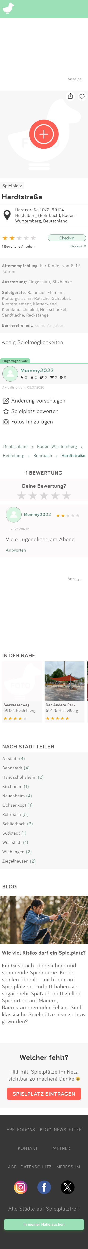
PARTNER (60, 1148)
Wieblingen (13, 851)
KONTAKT (28, 1148)
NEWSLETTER (68, 1129)
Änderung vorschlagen (38, 400)
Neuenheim (13, 796)
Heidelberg (13, 455)
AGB (12, 1167)
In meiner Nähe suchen (44, 1224)
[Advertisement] (46, 610)
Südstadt (11, 833)
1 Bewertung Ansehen (18, 246)
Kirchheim (12, 786)
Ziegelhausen (15, 861)
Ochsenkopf (14, 805)
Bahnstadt (12, 768)
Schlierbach (14, 823)
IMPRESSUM (67, 1167)
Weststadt (12, 842)
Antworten (16, 550)
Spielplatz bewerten (35, 410)
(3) (30, 823)
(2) (41, 777)
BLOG (46, 1129)
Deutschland (15, 446)
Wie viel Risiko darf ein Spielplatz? (44, 952)
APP (11, 1129)
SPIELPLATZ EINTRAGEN (44, 1093)
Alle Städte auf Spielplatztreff (44, 1208)
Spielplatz (12, 185)
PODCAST (27, 1129)
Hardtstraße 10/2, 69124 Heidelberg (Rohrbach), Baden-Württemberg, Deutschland (46, 215)
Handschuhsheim (19, 777)
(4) (22, 758)
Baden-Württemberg (57, 446)
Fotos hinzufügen (32, 421)
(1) (26, 786)
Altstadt (10, 758)
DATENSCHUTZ (36, 1167)
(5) (26, 814)
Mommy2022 (37, 370)
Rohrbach (43, 455)
